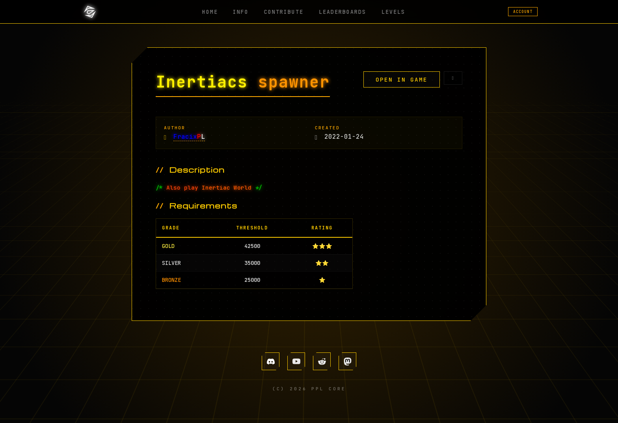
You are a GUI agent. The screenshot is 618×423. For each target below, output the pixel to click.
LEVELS (386, 11)
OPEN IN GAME (402, 79)
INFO (245, 11)
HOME (217, 11)
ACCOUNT (522, 11)
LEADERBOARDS (339, 11)
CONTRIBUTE (284, 11)
